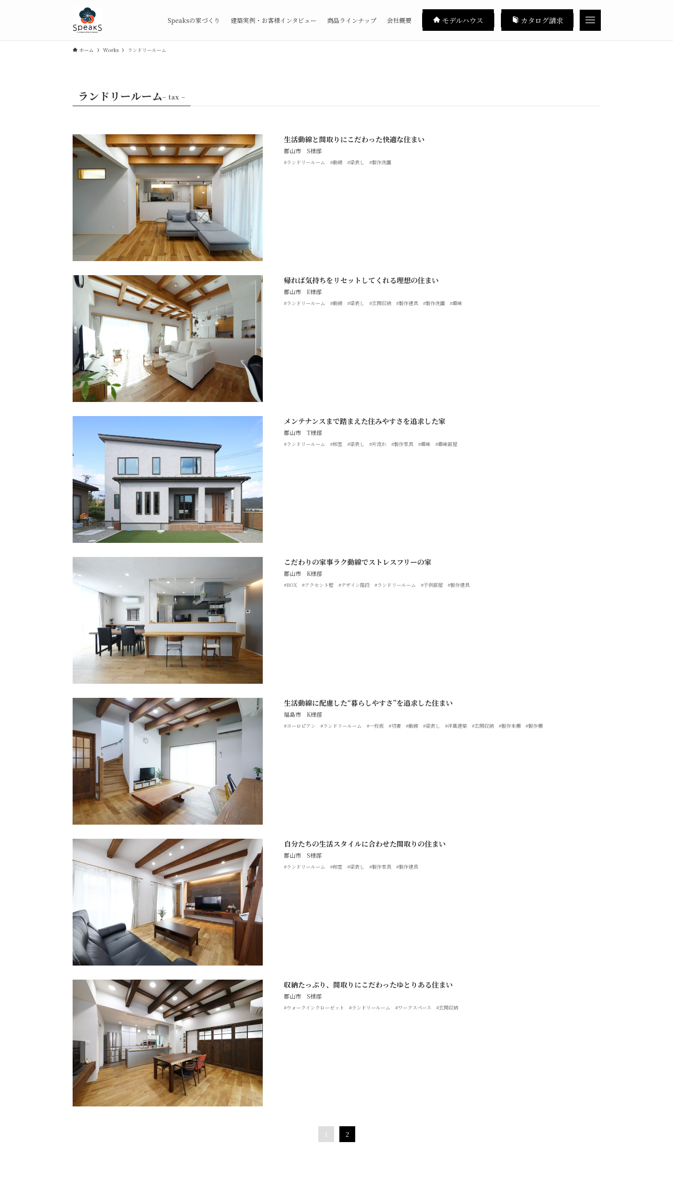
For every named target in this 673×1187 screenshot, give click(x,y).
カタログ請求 (537, 20)
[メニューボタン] (590, 20)
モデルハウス (458, 20)
